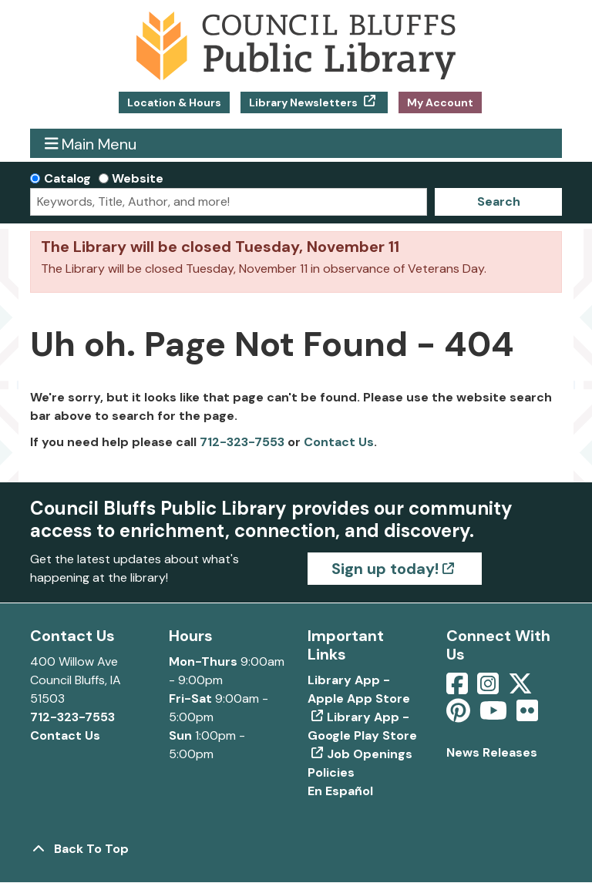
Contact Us (339, 442)
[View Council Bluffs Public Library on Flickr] (527, 715)
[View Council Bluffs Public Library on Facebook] (458, 688)
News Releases (491, 752)
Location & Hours (174, 102)
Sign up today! (385, 569)
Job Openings (369, 754)
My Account (440, 102)
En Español (340, 791)
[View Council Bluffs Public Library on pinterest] (459, 715)
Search (498, 201)
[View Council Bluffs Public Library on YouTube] (494, 715)
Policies (331, 772)
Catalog (67, 178)
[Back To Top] (296, 849)
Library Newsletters (304, 102)
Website (137, 178)
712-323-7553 (242, 442)
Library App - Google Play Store (362, 726)
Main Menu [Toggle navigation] (91, 143)
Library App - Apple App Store (359, 689)
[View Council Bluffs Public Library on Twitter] (522, 688)
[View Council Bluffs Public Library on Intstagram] (489, 688)
